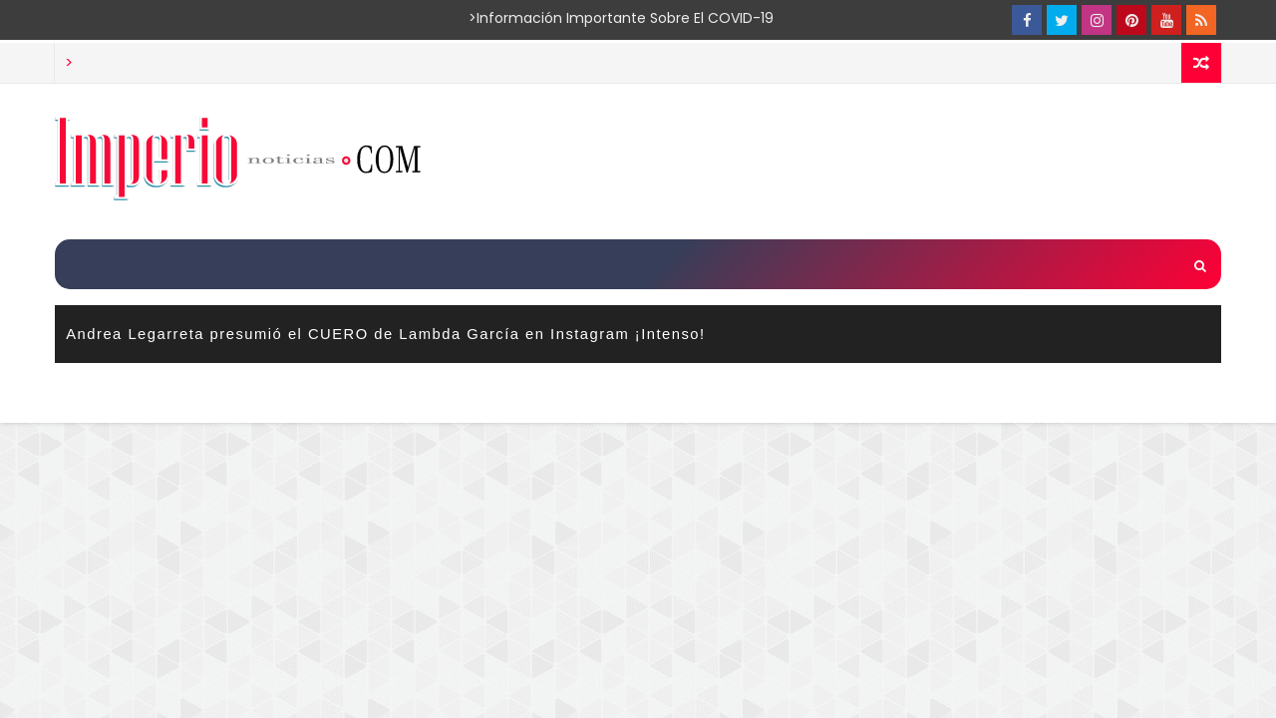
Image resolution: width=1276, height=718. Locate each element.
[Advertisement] (856, 160)
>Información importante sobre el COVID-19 (543, 18)
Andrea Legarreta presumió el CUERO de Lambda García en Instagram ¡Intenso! (385, 334)
